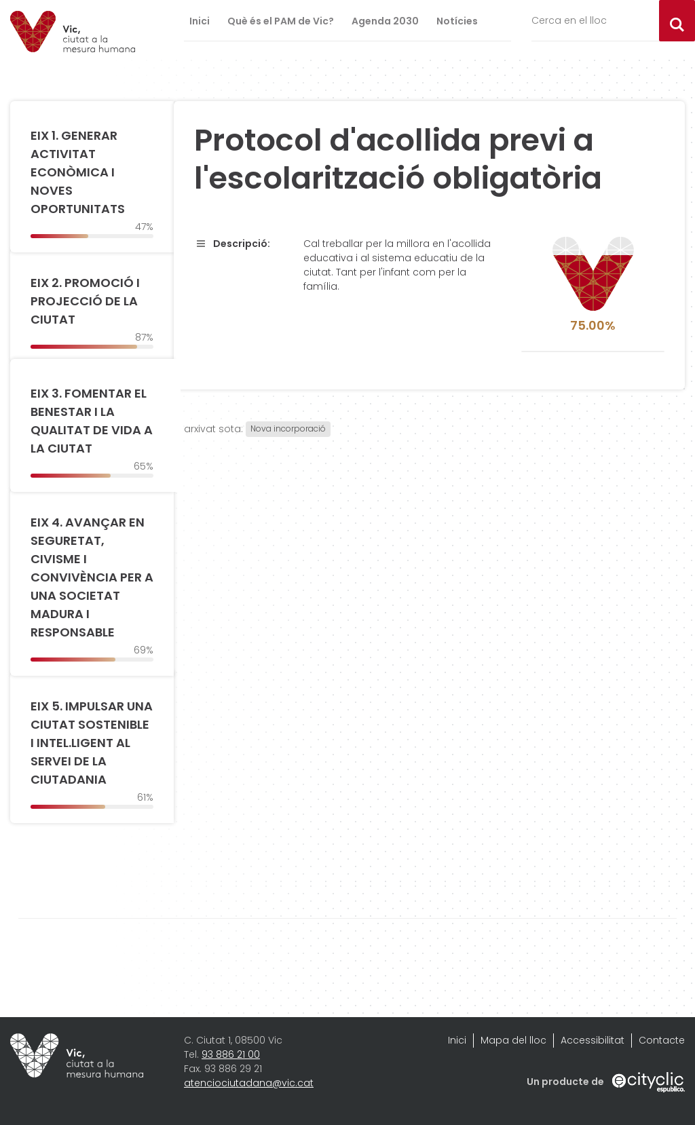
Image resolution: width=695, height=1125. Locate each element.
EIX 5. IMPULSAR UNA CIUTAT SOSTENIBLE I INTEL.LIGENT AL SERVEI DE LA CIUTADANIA (92, 743)
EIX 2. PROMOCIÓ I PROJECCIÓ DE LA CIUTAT (85, 301)
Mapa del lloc (513, 1040)
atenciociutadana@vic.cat (249, 1083)
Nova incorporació (288, 429)
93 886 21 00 (231, 1054)
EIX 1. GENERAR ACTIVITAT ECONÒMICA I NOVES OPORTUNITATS (78, 172)
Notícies (457, 21)
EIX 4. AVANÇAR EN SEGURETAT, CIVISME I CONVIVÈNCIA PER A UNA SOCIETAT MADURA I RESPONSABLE (92, 577)
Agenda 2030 (385, 21)
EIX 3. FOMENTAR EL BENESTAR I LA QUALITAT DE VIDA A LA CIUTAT (92, 421)
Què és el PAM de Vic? (280, 21)
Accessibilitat (592, 1040)
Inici (199, 21)
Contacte (662, 1040)
